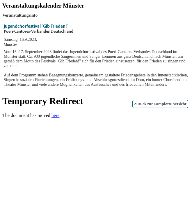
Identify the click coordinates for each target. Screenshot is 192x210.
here (55, 115)
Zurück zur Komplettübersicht (160, 104)
